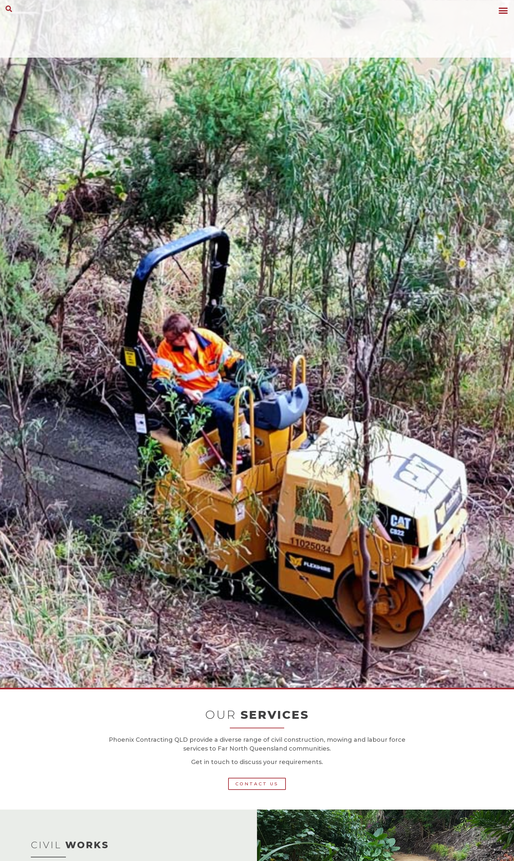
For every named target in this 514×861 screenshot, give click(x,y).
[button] (8, 8)
